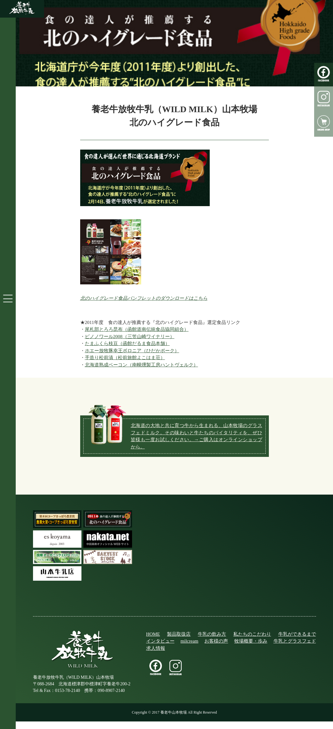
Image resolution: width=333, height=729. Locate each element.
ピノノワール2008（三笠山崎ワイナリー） (130, 336)
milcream (189, 641)
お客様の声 (216, 641)
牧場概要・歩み (250, 641)
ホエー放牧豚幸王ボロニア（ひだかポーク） (132, 350)
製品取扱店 (179, 634)
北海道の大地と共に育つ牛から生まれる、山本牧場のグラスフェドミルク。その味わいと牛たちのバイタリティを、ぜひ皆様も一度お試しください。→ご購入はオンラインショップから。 (196, 436)
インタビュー (160, 641)
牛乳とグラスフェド (295, 641)
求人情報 (155, 648)
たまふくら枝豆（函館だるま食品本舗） (127, 343)
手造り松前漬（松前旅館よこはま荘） (125, 357)
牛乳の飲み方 (212, 634)
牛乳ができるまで (297, 634)
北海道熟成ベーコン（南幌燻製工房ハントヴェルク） (141, 364)
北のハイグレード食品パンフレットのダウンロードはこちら (144, 298)
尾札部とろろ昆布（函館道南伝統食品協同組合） (137, 329)
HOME (153, 634)
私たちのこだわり (252, 634)
